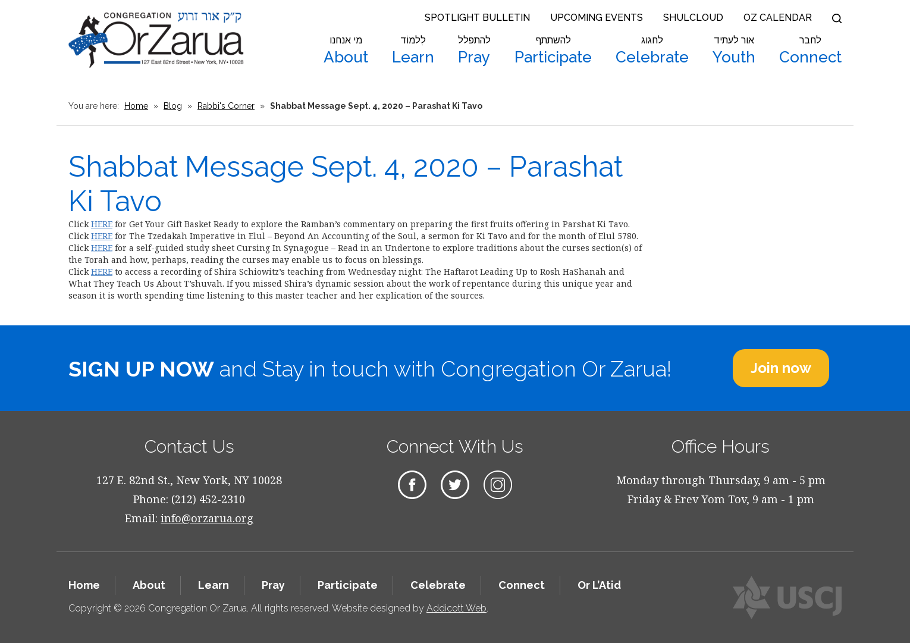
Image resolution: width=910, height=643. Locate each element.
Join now (781, 368)
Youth (734, 50)
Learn (413, 50)
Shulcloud (693, 17)
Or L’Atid (599, 585)
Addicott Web (456, 608)
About (346, 50)
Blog (173, 106)
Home (136, 106)
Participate (553, 50)
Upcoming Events (596, 17)
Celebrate (652, 50)
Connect (810, 50)
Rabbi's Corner (226, 106)
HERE (101, 224)
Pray (474, 50)
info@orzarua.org (207, 518)
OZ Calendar (777, 17)
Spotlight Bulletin (477, 17)
